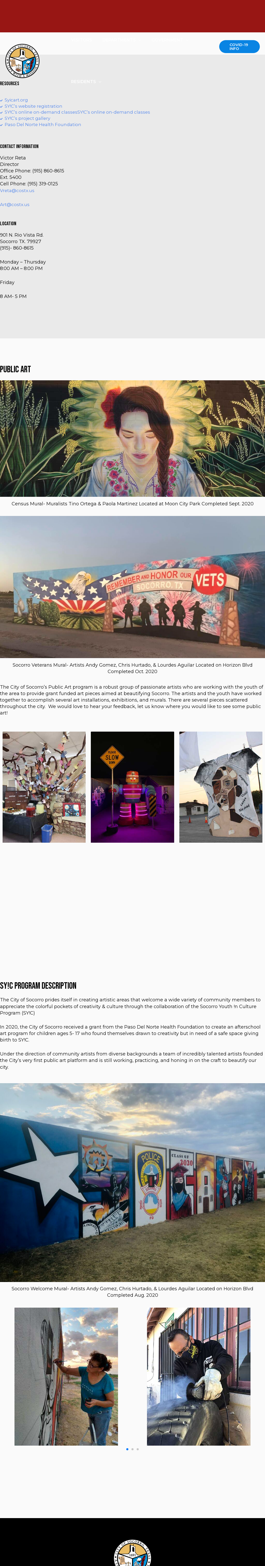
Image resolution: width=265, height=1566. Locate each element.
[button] (127, 1451)
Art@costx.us (15, 206)
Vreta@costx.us (18, 192)
